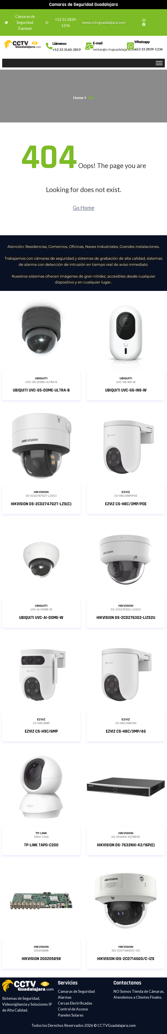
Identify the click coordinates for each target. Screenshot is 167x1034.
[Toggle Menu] (159, 63)
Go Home (83, 207)
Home (78, 97)
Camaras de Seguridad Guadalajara (83, 5)
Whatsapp (142, 42)
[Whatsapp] (130, 46)
